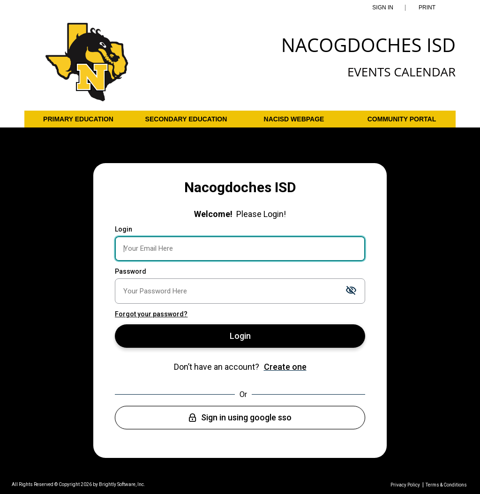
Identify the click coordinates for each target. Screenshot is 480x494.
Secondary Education (186, 119)
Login (123, 229)
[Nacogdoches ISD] (87, 66)
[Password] (240, 291)
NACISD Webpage (294, 119)
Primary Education (78, 119)
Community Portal (402, 119)
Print (427, 8)
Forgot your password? (151, 314)
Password (130, 271)
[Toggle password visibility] (351, 291)
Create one (285, 367)
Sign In (382, 8)
